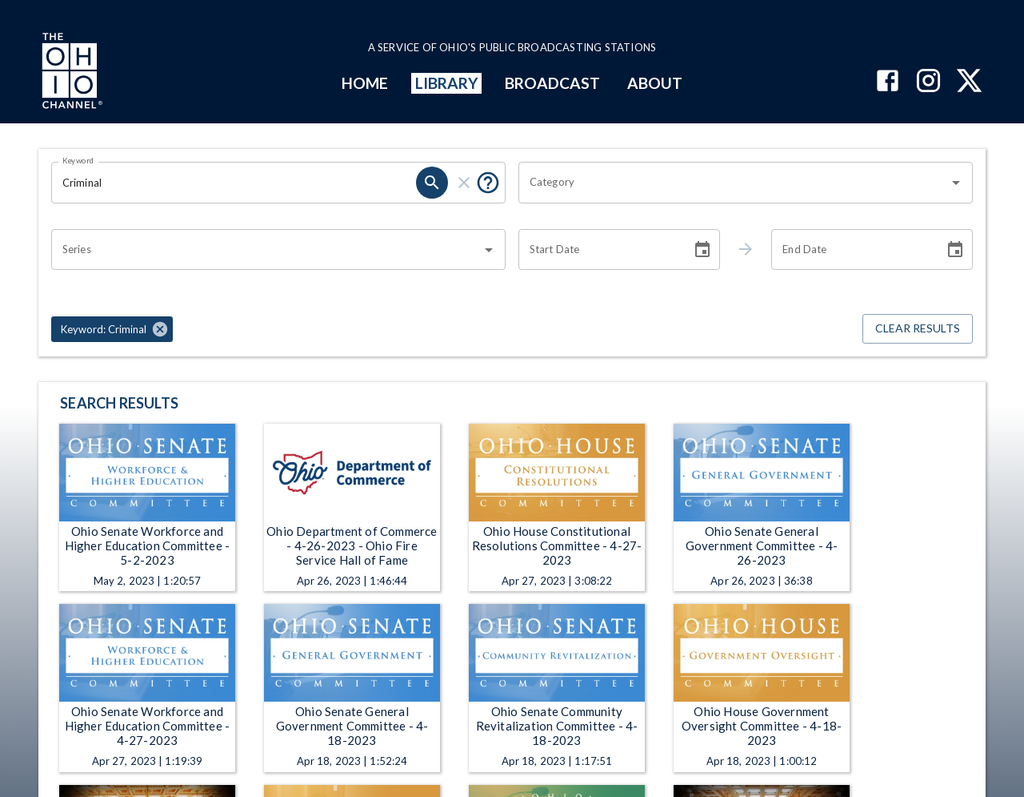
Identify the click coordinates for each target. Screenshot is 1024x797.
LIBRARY (446, 83)
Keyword (78, 160)
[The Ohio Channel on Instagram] (928, 82)
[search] (432, 183)
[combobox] (734, 182)
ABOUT (654, 83)
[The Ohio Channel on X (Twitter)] (969, 82)
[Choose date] (702, 250)
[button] (112, 329)
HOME (365, 83)
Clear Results (917, 329)
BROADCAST (553, 83)
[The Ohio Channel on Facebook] (888, 82)
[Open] (956, 182)
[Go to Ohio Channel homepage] (70, 73)
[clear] (464, 183)
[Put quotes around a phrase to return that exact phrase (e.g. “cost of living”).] (488, 182)
